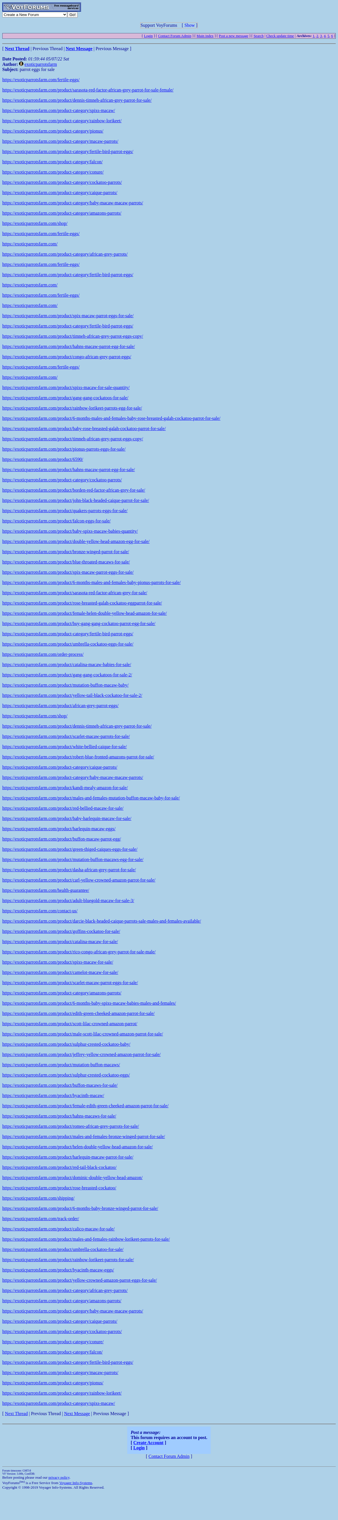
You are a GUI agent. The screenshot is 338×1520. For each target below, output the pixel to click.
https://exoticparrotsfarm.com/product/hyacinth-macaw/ (53, 1095)
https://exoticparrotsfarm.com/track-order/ (40, 1218)
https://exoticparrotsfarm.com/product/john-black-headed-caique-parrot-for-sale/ (75, 500)
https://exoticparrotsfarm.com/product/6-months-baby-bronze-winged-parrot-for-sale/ (80, 1208)
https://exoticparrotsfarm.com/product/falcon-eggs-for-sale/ (56, 520)
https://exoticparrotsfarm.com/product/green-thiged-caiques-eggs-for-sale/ (70, 849)
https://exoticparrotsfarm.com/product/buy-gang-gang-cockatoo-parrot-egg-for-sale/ (78, 623)
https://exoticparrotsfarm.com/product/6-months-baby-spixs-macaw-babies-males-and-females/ (89, 1003)
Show (190, 25)
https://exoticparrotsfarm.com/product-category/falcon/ (52, 161)
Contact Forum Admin (174, 36)
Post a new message (233, 36)
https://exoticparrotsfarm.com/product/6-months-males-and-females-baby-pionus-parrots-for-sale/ (91, 582)
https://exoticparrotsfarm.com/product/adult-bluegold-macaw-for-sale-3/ (68, 900)
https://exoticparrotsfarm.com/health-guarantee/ (45, 890)
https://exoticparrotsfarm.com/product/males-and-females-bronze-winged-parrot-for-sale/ (83, 1136)
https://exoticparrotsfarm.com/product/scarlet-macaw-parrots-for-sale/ (66, 736)
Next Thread (16, 1413)
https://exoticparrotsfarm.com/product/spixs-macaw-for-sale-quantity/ (66, 387)
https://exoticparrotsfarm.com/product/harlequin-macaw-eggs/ (59, 828)
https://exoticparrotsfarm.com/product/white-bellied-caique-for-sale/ (64, 746)
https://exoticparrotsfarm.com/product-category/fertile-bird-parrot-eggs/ (67, 151)
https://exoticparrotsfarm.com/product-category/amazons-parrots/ (61, 213)
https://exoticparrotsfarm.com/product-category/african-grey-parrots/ (65, 254)
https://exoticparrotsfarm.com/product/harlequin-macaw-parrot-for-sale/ (67, 1157)
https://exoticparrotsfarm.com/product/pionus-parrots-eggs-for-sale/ (64, 449)
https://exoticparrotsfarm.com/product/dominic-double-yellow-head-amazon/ (72, 1177)
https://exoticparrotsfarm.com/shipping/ (38, 1198)
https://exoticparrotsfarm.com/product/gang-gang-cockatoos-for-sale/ (65, 397)
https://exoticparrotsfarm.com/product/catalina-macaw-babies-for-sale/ (66, 664)
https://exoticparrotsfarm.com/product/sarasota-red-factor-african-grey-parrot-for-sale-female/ (87, 90)
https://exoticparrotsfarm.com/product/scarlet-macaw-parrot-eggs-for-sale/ (70, 982)
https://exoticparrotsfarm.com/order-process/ (42, 654)
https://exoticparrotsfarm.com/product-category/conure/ (53, 172)
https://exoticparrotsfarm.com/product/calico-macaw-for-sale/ (58, 1228)
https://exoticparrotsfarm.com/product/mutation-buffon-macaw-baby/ (65, 685)
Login (148, 36)
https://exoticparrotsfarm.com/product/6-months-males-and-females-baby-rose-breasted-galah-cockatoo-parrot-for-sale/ (111, 418)
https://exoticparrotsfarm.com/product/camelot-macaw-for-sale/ (60, 972)
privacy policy (58, 1477)
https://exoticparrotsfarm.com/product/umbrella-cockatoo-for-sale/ (63, 1249)
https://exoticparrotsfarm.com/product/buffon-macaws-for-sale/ (60, 1085)
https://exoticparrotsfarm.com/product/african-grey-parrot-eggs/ (60, 705)
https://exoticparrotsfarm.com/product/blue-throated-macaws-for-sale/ (66, 561)
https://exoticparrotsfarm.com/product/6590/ (42, 459)
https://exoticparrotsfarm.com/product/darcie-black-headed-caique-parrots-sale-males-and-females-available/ (101, 921)
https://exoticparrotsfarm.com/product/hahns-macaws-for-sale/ (59, 1116)
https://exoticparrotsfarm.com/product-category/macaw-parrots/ (60, 141)
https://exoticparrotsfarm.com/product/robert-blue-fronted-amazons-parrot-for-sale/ (78, 756)
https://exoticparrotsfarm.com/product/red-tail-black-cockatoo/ (59, 1167)
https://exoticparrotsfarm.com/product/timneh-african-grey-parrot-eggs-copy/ (72, 336)
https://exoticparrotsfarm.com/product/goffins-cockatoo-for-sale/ (61, 931)
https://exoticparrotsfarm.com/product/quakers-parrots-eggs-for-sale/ (65, 510)
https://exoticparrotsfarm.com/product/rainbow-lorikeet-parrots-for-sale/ (68, 1259)
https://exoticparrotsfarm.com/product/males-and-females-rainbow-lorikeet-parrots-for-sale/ (86, 1239)
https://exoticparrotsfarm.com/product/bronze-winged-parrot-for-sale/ (65, 551)
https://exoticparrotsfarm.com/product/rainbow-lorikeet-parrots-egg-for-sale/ (72, 408)
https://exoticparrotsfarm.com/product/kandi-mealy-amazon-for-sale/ (65, 787)
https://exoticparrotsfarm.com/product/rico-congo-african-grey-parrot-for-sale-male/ (79, 951)
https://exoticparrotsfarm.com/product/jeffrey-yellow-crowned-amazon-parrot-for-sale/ (81, 1054)
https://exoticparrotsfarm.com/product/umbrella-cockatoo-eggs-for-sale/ (67, 644)
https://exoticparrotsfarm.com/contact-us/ (39, 910)
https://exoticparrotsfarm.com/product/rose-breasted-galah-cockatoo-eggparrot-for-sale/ (82, 603)
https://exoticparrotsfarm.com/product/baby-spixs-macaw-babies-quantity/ (70, 531)
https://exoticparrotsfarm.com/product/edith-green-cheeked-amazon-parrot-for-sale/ (78, 1013)
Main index (205, 36)
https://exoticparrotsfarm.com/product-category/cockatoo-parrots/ (62, 182)
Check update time (280, 36)
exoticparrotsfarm (40, 64)
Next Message (77, 1413)
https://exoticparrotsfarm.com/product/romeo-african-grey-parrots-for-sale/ (70, 1126)
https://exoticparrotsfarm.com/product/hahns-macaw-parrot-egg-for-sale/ (68, 346)
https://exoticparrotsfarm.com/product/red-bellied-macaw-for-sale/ (63, 808)
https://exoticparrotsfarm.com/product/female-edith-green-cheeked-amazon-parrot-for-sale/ (85, 1105)
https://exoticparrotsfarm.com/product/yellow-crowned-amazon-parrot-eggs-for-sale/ (79, 1280)
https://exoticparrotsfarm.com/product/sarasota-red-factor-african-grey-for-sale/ (74, 592)
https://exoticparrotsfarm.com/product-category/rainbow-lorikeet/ (62, 120)
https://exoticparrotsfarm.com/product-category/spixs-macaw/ (58, 110)
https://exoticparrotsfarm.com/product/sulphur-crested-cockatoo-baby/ (66, 1044)
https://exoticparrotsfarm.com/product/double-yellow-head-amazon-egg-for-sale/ (75, 541)
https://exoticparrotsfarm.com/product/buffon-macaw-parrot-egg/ (61, 839)
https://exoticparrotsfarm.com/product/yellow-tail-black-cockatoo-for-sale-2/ (72, 695)
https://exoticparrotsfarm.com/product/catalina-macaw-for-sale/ (60, 941)
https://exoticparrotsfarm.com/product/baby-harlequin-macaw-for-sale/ (66, 818)
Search (258, 36)
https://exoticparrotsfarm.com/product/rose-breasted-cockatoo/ (59, 1187)
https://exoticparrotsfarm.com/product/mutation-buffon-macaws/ (61, 1064)
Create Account (148, 1442)
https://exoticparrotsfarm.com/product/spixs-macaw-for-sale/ (57, 962)
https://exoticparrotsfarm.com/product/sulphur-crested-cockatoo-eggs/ (66, 1075)
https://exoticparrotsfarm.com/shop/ (34, 223)
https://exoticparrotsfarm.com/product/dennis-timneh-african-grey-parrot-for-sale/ (76, 100)
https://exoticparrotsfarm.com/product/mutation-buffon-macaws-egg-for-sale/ (73, 859)
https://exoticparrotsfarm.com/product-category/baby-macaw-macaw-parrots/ (72, 202)
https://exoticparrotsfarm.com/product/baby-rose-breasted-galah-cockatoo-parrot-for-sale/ (84, 428)
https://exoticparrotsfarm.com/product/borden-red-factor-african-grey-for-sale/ (73, 490)
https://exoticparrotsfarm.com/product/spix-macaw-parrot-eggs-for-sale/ (68, 315)
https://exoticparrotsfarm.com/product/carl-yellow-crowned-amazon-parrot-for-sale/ (78, 880)
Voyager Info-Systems (75, 1483)
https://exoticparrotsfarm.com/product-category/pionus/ (52, 131)
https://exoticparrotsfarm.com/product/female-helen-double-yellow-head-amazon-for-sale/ (84, 613)
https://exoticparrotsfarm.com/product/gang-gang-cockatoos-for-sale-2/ (67, 674)
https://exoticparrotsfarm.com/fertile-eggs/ (40, 79)
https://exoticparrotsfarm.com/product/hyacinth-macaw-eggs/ (58, 1269)
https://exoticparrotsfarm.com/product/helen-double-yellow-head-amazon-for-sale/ (77, 1146)
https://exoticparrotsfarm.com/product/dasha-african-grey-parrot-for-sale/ (69, 869)
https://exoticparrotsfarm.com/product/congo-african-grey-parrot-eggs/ (66, 356)
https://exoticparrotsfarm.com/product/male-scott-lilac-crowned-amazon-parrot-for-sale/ (82, 1033)
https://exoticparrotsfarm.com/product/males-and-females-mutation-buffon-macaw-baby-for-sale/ (91, 797)
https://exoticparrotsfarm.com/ (30, 243)
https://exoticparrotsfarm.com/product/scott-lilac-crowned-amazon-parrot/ (69, 1023)
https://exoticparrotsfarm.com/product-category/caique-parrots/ (59, 192)
